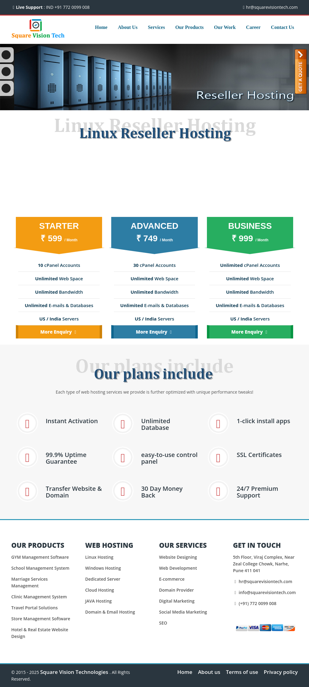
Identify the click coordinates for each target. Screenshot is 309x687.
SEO (163, 623)
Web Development (178, 568)
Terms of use (242, 671)
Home (101, 27)
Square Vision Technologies (75, 671)
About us (209, 671)
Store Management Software (40, 618)
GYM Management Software (40, 557)
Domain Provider (176, 590)
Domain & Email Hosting (110, 612)
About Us (127, 27)
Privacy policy (281, 671)
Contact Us (282, 27)
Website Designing (178, 557)
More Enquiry (59, 332)
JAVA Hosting (98, 601)
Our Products (189, 27)
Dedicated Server (102, 579)
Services (156, 27)
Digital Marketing (176, 601)
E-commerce (172, 579)
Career (253, 27)
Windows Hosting (103, 568)
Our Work (225, 27)
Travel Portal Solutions (34, 608)
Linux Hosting (99, 557)
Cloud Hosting (99, 590)
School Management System (40, 568)
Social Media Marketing (183, 612)
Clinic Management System (39, 597)
